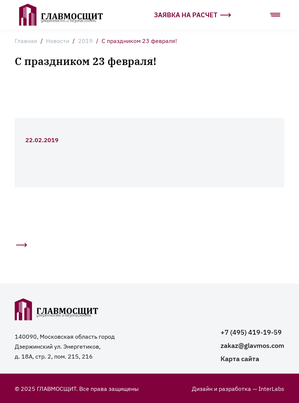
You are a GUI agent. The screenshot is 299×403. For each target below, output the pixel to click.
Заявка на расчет (192, 14)
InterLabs (271, 388)
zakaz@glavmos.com (252, 345)
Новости (57, 40)
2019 (85, 40)
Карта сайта (240, 358)
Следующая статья (21, 247)
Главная (26, 40)
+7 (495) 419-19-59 (251, 332)
